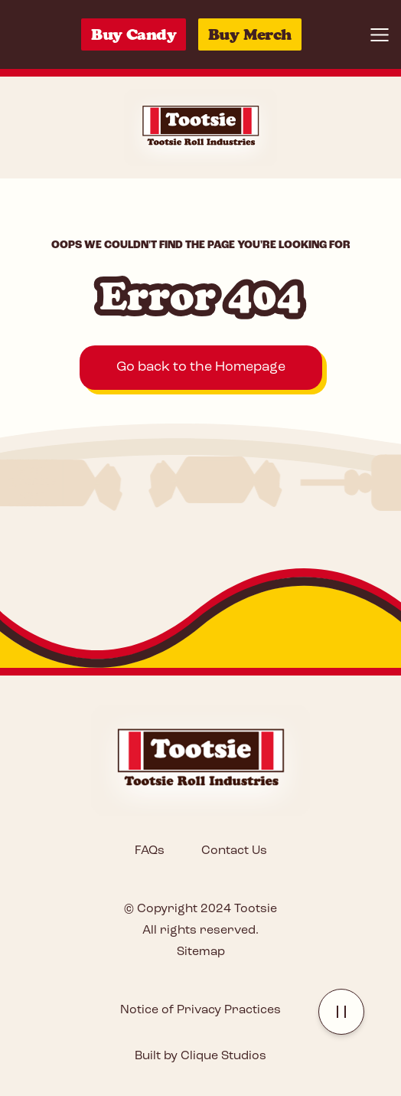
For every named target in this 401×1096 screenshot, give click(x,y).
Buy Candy (133, 34)
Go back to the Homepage (200, 367)
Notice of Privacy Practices (200, 1010)
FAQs (150, 851)
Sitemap (201, 952)
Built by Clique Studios (200, 1056)
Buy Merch (250, 34)
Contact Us (234, 851)
